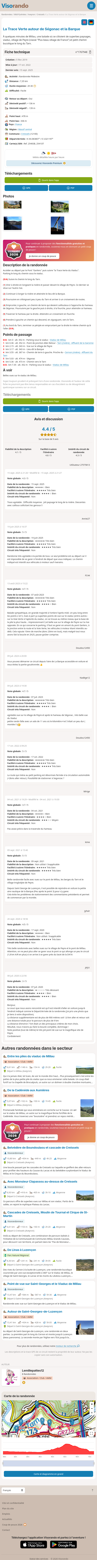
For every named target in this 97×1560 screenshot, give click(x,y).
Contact (6, 1530)
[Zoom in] (92, 1404)
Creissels (25, 133)
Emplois (6, 1513)
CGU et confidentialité (13, 1503)
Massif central (25, 129)
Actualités (7, 1519)
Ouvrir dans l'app (48, 180)
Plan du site (8, 1508)
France (18, 124)
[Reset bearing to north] (92, 1413)
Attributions (7, 1436)
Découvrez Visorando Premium (48, 163)
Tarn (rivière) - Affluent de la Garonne (75, 343)
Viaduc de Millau (58, 339)
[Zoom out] (92, 1408)
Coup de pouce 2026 (14, 1524)
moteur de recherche (68, 1346)
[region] (48, 1418)
